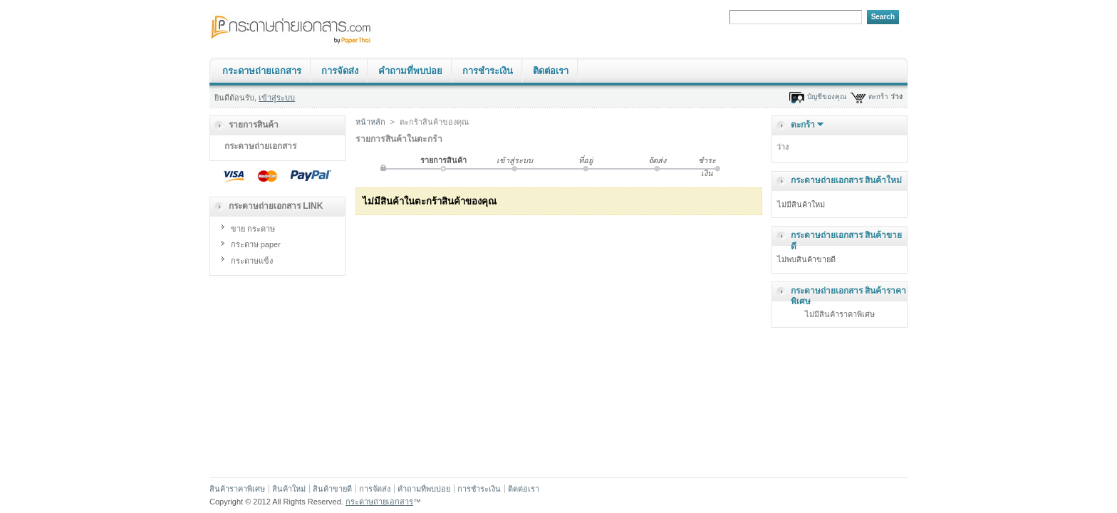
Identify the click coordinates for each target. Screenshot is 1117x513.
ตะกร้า (878, 96)
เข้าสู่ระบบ (277, 97)
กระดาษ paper (256, 244)
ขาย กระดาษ (253, 228)
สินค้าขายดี (332, 488)
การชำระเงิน (487, 71)
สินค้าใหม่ (289, 488)
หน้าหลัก (370, 122)
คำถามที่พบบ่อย (410, 71)
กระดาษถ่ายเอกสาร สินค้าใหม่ (846, 180)
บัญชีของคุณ (826, 96)
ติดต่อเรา (550, 71)
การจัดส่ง (339, 71)
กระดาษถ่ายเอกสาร (261, 71)
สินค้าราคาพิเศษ (237, 488)
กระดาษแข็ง (252, 260)
